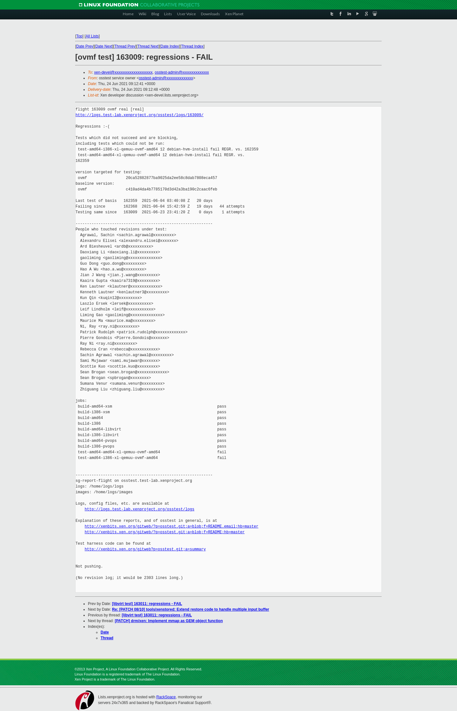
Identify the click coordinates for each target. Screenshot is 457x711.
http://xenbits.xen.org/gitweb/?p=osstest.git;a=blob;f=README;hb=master (165, 532)
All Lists (92, 36)
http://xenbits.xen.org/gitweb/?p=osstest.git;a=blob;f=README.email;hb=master (171, 526)
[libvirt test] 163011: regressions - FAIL (147, 603)
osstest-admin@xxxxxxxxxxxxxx (182, 72)
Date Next (103, 46)
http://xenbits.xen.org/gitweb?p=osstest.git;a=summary (145, 549)
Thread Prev (124, 46)
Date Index (170, 46)
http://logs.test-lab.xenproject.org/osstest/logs (140, 509)
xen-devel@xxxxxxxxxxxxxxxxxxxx (123, 72)
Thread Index (192, 46)
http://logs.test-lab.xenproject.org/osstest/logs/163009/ (139, 115)
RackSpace (166, 697)
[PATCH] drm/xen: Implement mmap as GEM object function (169, 621)
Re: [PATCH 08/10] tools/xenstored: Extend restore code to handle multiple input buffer (190, 609)
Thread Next (147, 46)
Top (79, 36)
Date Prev (84, 46)
